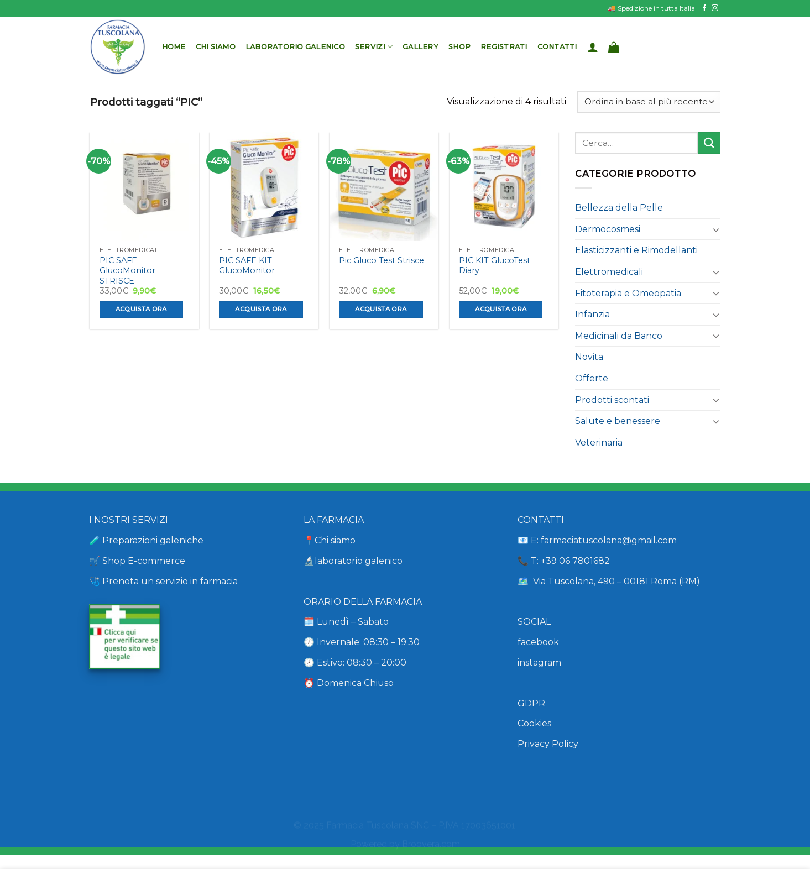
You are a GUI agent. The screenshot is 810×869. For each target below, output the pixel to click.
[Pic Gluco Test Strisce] (384, 186)
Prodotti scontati (612, 400)
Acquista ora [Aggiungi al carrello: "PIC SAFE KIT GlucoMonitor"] (260, 309)
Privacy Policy (548, 744)
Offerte (591, 378)
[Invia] (709, 143)
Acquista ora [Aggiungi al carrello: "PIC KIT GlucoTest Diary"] (500, 309)
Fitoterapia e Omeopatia (628, 293)
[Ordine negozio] (648, 102)
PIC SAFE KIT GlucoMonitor (247, 265)
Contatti (557, 47)
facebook (538, 642)
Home (174, 47)
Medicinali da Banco (618, 336)
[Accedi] (592, 47)
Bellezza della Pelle (619, 207)
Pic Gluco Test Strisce (381, 260)
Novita (589, 357)
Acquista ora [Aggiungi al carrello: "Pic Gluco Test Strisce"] (380, 309)
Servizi (374, 46)
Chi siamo (216, 47)
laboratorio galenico (359, 561)
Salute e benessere (617, 421)
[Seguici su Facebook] (704, 8)
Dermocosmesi (607, 229)
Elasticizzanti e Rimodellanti (636, 250)
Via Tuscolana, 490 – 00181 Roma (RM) (615, 581)
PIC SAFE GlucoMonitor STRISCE (127, 270)
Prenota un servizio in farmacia (169, 581)
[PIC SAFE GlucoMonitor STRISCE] (144, 186)
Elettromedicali (609, 271)
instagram (539, 662)
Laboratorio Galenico (295, 47)
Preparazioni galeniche (152, 540)
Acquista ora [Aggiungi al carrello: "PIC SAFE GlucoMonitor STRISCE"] (141, 309)
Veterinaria (599, 442)
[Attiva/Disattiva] (716, 229)
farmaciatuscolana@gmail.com (609, 540)
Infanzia (592, 314)
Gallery (420, 47)
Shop (459, 47)
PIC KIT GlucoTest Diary (494, 265)
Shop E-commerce (143, 561)
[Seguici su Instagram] (715, 8)
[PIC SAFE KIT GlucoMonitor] (264, 186)
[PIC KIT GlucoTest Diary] (504, 186)
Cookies (534, 723)
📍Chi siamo (330, 540)
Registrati (503, 47)
